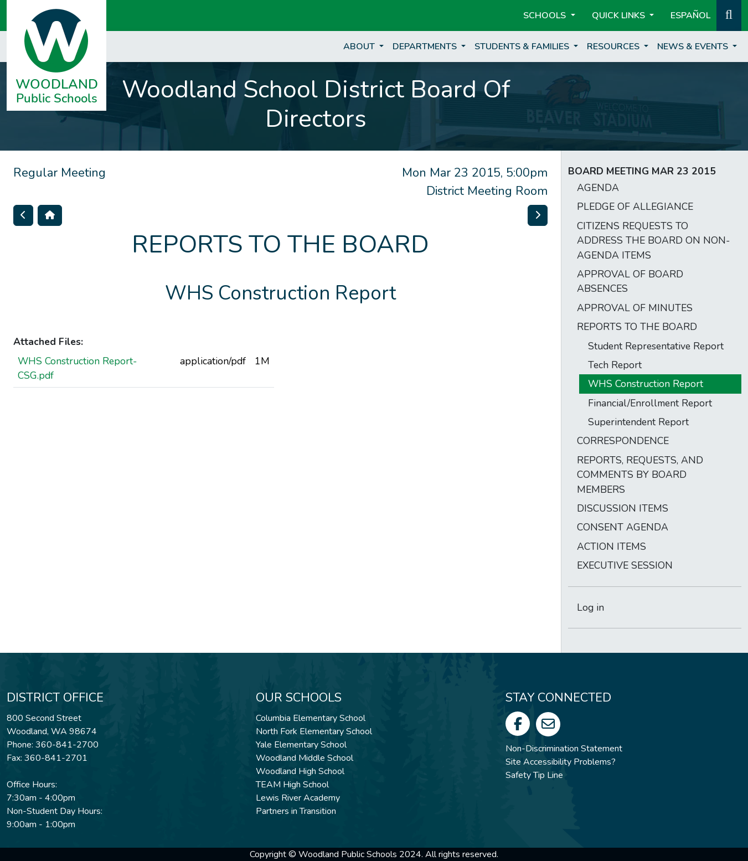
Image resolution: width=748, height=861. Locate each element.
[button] (729, 14)
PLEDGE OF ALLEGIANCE (635, 206)
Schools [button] (545, 15)
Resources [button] (614, 46)
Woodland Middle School (304, 758)
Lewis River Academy (298, 798)
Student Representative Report (656, 346)
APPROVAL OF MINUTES (635, 308)
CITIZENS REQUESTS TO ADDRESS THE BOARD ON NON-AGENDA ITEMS (653, 240)
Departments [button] (426, 46)
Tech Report (615, 365)
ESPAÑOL (690, 15)
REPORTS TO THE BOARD (637, 326)
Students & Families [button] (522, 46)
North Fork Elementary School (314, 731)
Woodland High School (300, 771)
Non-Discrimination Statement (563, 749)
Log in (590, 607)
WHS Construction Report (645, 383)
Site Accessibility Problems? (560, 762)
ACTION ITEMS (611, 546)
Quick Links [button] (619, 15)
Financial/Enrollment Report (650, 403)
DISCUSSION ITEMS (622, 508)
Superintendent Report (638, 422)
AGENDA (598, 187)
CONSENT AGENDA (622, 527)
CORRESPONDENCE (623, 440)
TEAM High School (292, 784)
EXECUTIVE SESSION (625, 565)
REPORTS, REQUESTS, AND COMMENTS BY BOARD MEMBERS (640, 474)
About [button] (360, 46)
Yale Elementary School (301, 745)
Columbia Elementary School (310, 718)
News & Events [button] (693, 46)
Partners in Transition (296, 811)
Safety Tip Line (534, 775)
